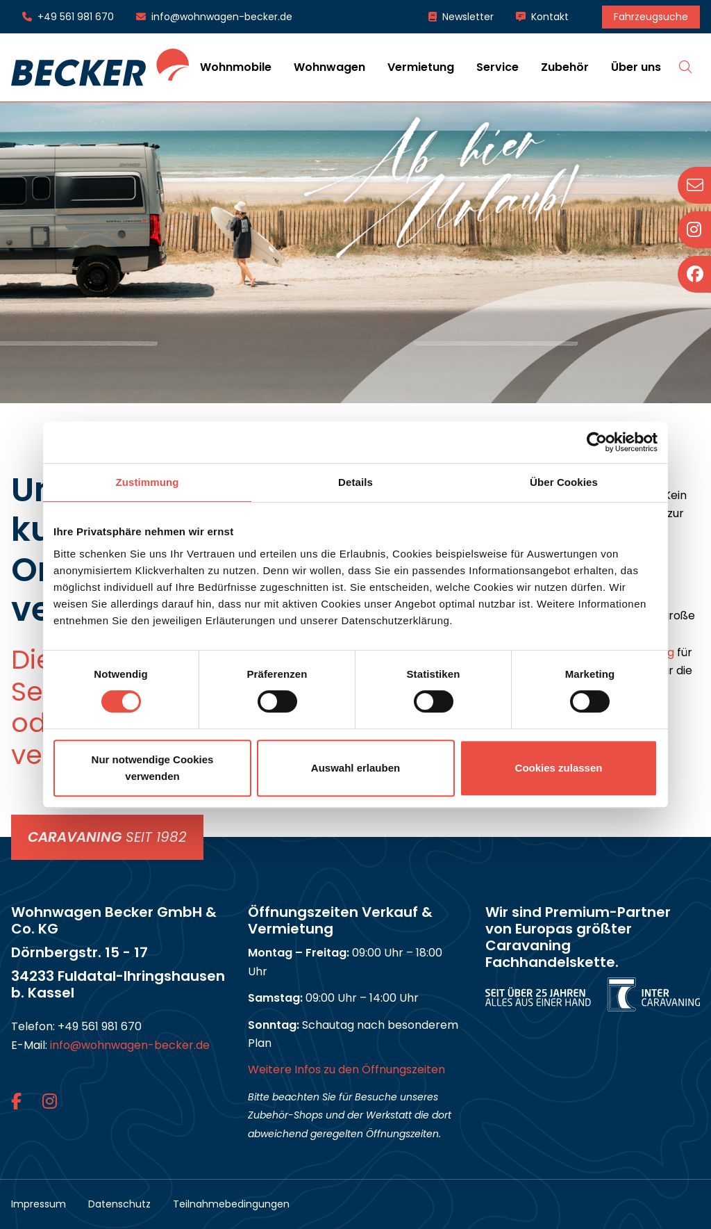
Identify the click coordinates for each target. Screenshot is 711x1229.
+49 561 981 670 (75, 17)
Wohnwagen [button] (329, 67)
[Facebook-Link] (18, 1101)
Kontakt (550, 17)
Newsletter (468, 17)
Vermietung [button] (420, 67)
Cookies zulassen (559, 768)
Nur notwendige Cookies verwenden (153, 768)
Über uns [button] (636, 67)
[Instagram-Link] (49, 1101)
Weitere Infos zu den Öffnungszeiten (346, 1069)
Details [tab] (355, 482)
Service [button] (497, 67)
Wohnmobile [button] (235, 67)
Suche (686, 67)
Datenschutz (119, 1204)
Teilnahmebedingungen (231, 1204)
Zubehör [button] (565, 67)
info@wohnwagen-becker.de (221, 17)
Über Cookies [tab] (564, 482)
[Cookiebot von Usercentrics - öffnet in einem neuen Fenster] (597, 442)
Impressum (38, 1204)
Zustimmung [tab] (147, 482)
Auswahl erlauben (355, 768)
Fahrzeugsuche (651, 17)
